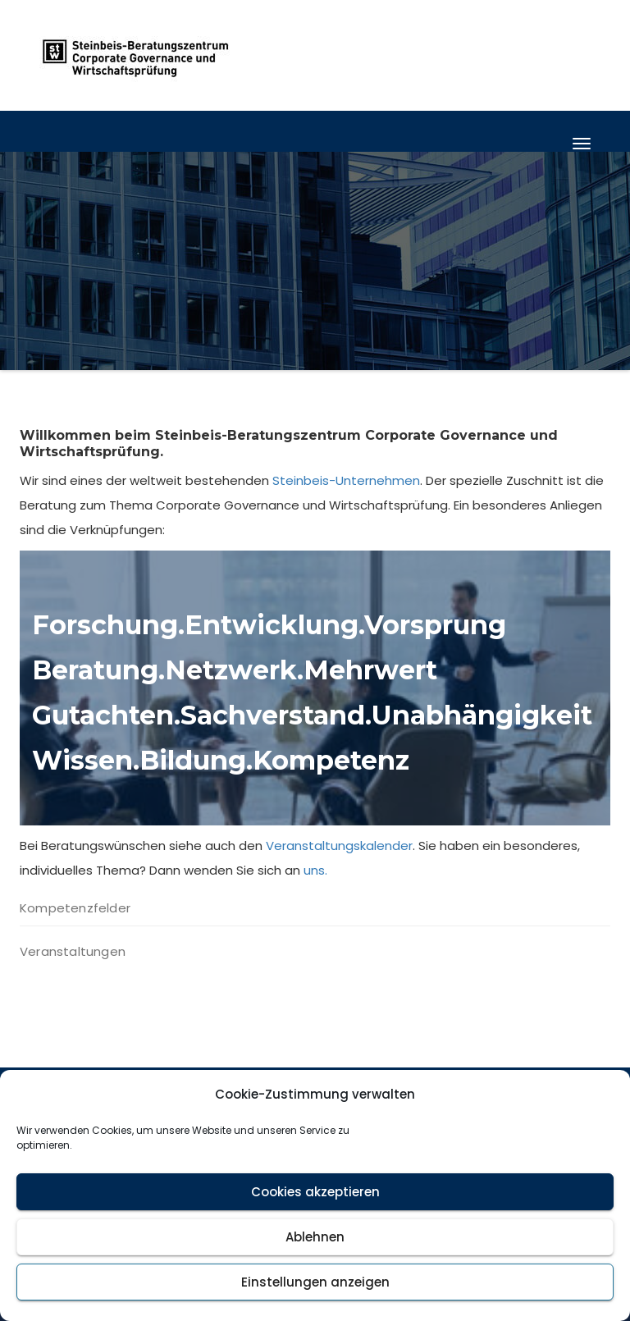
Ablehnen (315, 1237)
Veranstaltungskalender (339, 845)
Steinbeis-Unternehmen (346, 480)
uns (314, 870)
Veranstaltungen (73, 951)
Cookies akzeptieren (315, 1191)
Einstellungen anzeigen (315, 1282)
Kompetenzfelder (75, 907)
